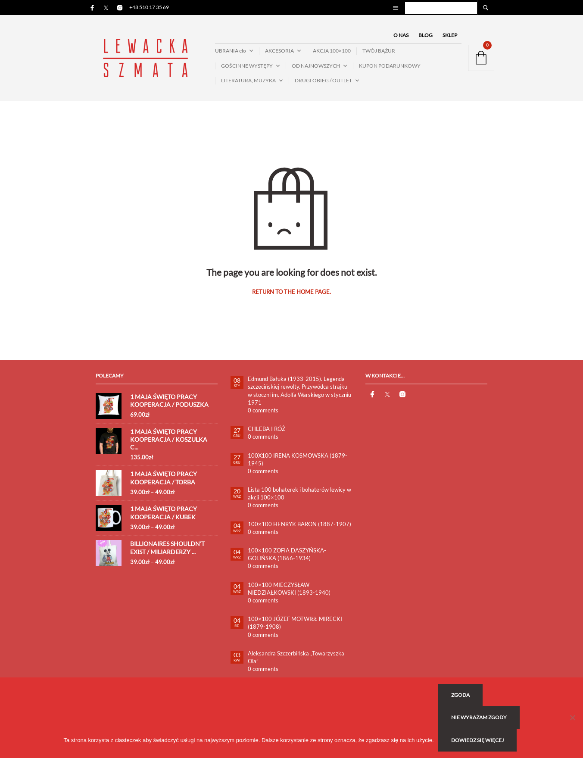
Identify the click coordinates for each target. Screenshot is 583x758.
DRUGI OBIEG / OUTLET (323, 80)
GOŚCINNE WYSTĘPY (247, 65)
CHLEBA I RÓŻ (266, 428)
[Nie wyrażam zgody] (572, 717)
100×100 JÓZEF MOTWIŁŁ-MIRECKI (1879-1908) (295, 622)
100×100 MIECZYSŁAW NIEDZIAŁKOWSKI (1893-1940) (289, 588)
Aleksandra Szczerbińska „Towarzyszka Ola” (296, 657)
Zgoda (460, 695)
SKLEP (450, 35)
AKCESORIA (279, 50)
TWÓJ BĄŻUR (378, 50)
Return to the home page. (291, 292)
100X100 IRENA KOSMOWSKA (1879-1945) (297, 459)
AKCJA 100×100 (332, 50)
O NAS (400, 35)
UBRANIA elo (230, 50)
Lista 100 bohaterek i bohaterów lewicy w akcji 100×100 (299, 493)
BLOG (425, 35)
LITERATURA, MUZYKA (248, 80)
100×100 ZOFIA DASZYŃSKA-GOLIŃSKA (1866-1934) (287, 554)
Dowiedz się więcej (477, 740)
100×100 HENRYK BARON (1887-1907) (299, 524)
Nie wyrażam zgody (479, 717)
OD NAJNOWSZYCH (316, 65)
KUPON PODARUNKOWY (390, 65)
